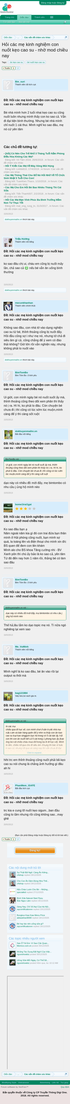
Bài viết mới (24, 22)
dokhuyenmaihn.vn (13, 219)
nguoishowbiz (23, 954)
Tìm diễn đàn (9, 22)
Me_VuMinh (22, 646)
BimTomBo (21, 372)
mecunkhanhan (24, 302)
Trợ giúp (64, 1082)
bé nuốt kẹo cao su (35, 62)
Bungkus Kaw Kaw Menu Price (31, 915)
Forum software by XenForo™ (14, 1087)
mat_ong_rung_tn (25, 206)
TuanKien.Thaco (25, 181)
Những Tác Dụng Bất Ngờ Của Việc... (34, 952)
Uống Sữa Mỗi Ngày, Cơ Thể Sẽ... (33, 960)
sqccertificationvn (25, 909)
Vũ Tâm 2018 (23, 159)
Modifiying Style (9, 1082)
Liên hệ (55, 1082)
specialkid (21, 892)
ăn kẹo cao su (16, 62)
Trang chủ (9, 17)
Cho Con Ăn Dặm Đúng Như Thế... (33, 881)
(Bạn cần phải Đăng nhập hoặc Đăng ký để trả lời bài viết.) (41, 835)
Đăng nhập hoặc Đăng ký (52, 3)
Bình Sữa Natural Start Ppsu (30, 898)
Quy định (65, 1087)
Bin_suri (20, 81)
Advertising (45, 1082)
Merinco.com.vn (24, 946)
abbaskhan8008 (24, 918)
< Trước (6, 68)
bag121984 (21, 693)
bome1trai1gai (23, 504)
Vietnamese (23, 1082)
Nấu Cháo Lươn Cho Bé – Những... (33, 889)
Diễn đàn (24, 17)
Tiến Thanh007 (24, 193)
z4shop (20, 875)
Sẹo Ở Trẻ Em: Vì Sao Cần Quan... (33, 943)
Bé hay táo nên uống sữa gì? (30, 924)
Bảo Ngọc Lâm (24, 901)
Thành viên (39, 17)
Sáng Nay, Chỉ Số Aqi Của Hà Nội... (33, 907)
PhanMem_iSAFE (25, 785)
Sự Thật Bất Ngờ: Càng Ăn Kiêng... (33, 872)
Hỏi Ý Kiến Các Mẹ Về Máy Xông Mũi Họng (29, 166)
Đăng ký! (34, 850)
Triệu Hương (22, 239)
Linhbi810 (21, 169)
